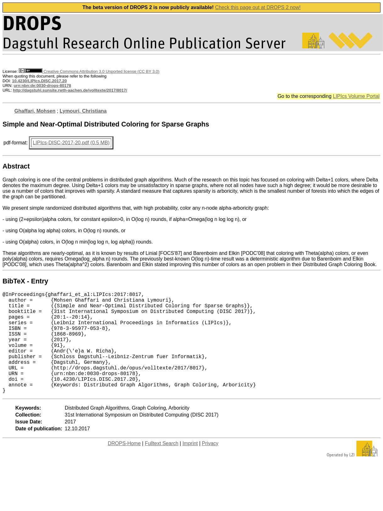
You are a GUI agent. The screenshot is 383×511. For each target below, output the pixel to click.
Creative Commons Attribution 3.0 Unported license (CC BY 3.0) (89, 71)
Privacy (210, 466)
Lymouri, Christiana (83, 111)
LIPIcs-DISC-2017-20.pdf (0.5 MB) (71, 142)
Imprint (190, 466)
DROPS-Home (124, 466)
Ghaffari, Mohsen (35, 111)
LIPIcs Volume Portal (356, 96)
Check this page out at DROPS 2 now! (258, 7)
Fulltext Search (161, 466)
